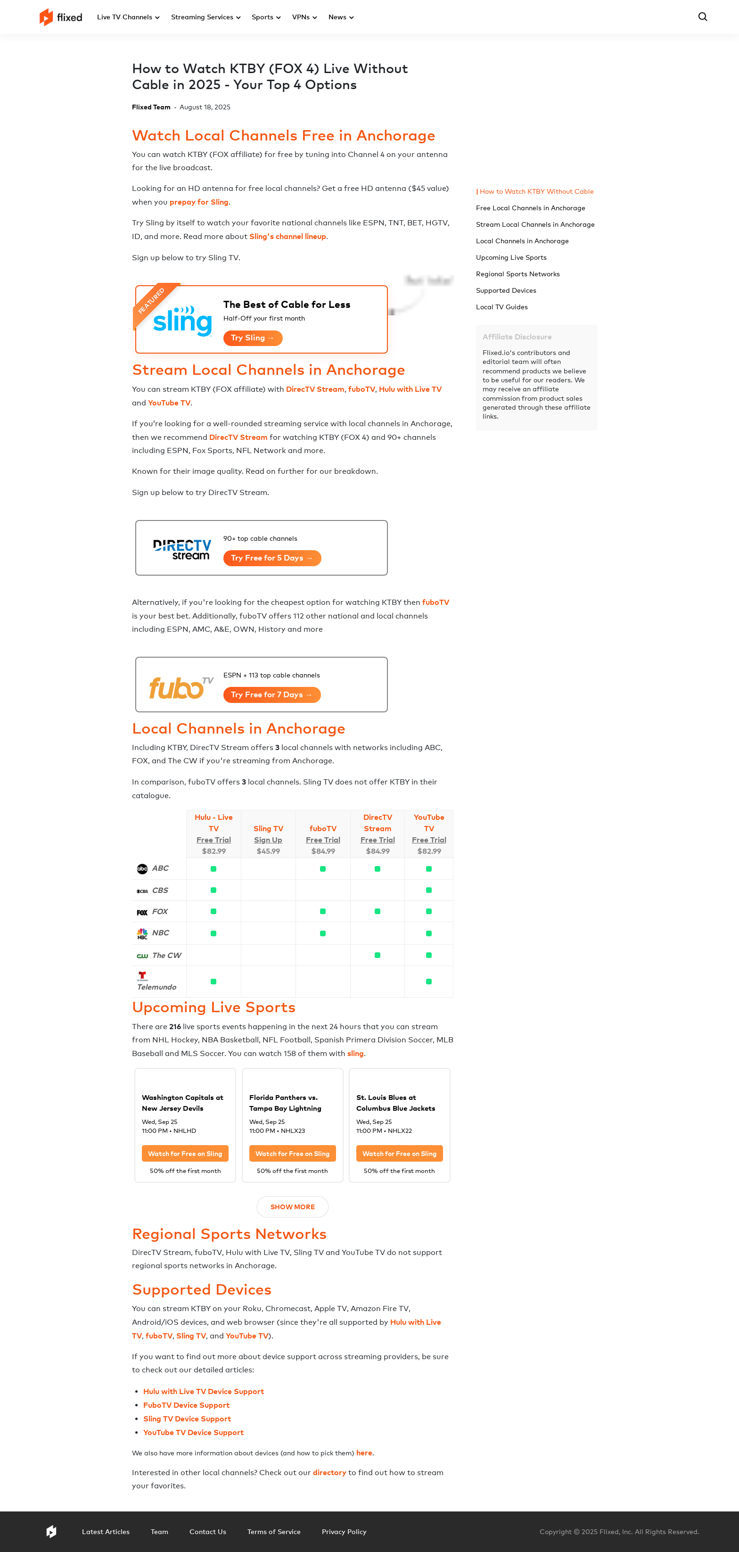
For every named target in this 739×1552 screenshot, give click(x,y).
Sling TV (268, 828)
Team (159, 1531)
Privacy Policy (344, 1531)
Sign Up (268, 839)
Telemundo (156, 986)
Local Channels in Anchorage (522, 241)
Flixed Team (151, 107)
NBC (160, 932)
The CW (166, 955)
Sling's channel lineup (287, 236)
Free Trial (214, 839)
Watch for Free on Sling (185, 1153)
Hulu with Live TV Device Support (203, 1391)
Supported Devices (506, 290)
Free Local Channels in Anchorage (530, 208)
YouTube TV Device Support (193, 1432)
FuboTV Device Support (186, 1405)
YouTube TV (169, 402)
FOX (159, 911)
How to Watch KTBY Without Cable (537, 191)
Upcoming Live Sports (511, 257)
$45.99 (268, 851)
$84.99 (323, 851)
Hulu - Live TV (214, 822)
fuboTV (361, 389)
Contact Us (207, 1531)
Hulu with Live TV (410, 389)
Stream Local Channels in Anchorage (535, 224)
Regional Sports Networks (518, 274)
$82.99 (214, 851)
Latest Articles (106, 1531)
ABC (160, 868)
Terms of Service (274, 1531)
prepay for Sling (199, 201)
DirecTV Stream (315, 389)
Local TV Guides (502, 307)
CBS (160, 890)
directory (329, 1472)
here (364, 1452)
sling (355, 1053)
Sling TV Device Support (187, 1418)
